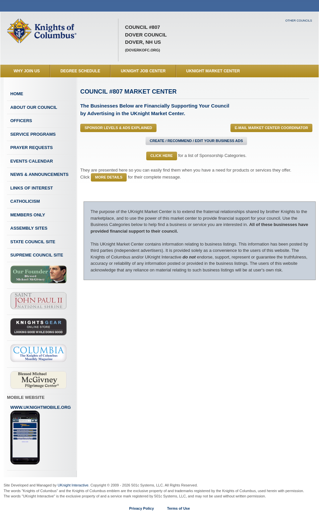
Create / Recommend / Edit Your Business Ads (196, 141)
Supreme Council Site (36, 255)
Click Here (162, 156)
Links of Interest (31, 187)
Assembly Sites (28, 228)
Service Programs (33, 134)
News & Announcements (39, 174)
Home (16, 93)
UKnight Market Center (213, 71)
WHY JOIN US (27, 71)
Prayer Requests (31, 147)
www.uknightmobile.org (40, 435)
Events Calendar (31, 161)
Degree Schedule (80, 71)
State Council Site (32, 241)
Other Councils (298, 20)
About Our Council (33, 107)
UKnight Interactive (73, 485)
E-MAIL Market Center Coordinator (271, 128)
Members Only (27, 214)
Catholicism (25, 201)
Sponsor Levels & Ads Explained (118, 128)
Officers (21, 120)
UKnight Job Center (143, 71)
